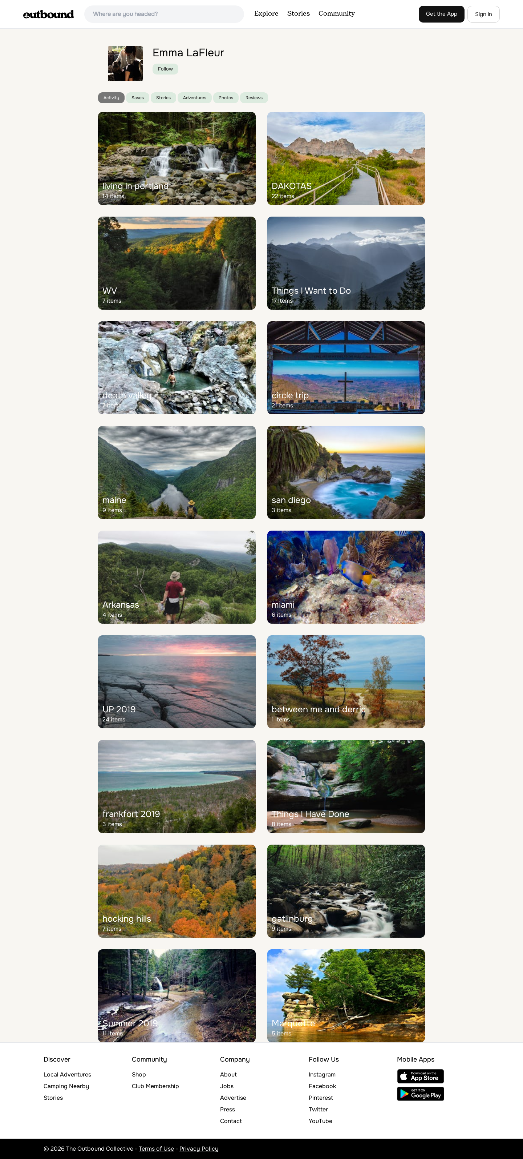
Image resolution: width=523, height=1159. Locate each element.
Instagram (322, 1074)
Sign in (483, 14)
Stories (298, 14)
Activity (111, 98)
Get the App (441, 13)
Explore (266, 14)
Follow (165, 69)
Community (337, 14)
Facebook (322, 1086)
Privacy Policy (199, 1148)
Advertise (233, 1098)
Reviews (254, 98)
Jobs (227, 1086)
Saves (137, 98)
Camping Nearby (66, 1086)
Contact (231, 1121)
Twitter (318, 1109)
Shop (139, 1074)
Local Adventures (67, 1074)
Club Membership (155, 1086)
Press (227, 1109)
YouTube (320, 1121)
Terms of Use (156, 1148)
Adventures (194, 98)
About (228, 1074)
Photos (226, 98)
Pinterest (321, 1098)
